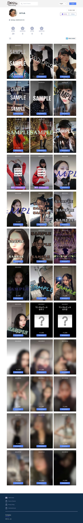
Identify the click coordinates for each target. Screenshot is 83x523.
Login (72, 3)
